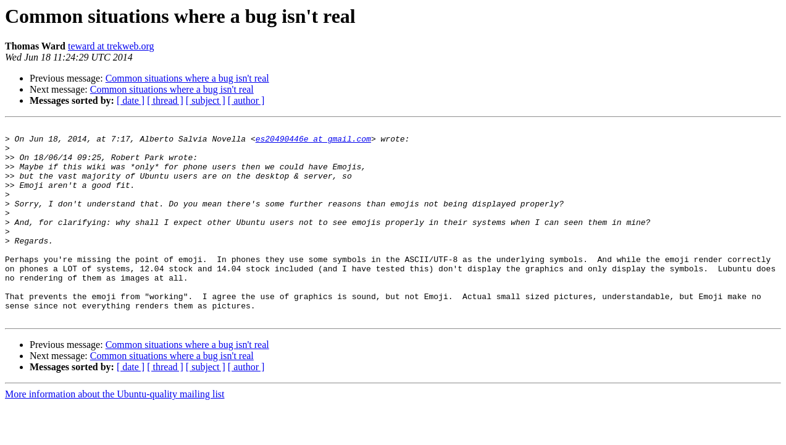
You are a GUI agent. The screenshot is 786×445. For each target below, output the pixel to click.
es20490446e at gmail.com (313, 142)
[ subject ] (205, 100)
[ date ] (130, 100)
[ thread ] (165, 100)
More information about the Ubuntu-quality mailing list (115, 433)
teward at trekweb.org (111, 46)
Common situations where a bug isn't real (187, 78)
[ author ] (246, 100)
